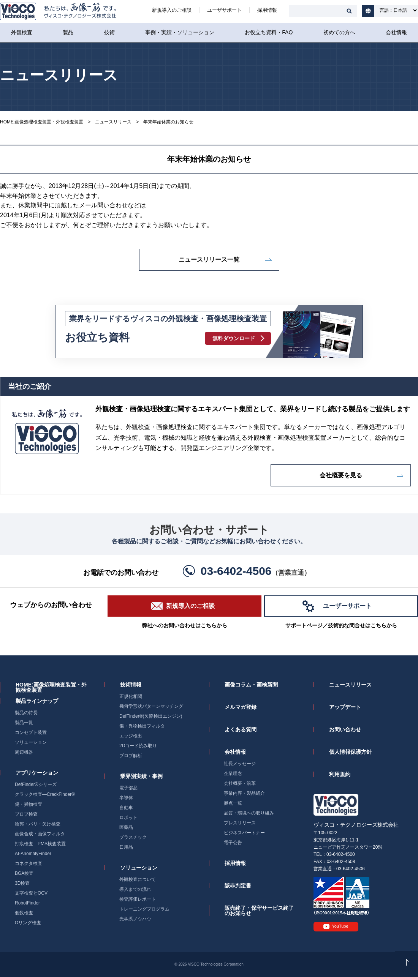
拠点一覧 (233, 803)
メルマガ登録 (240, 707)
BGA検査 (24, 873)
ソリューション (31, 742)
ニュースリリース (113, 122)
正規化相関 (130, 696)
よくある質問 (240, 729)
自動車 (126, 807)
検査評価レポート (137, 899)
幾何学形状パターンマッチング (151, 706)
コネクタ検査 (28, 863)
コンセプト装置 (31, 732)
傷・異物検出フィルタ (142, 726)
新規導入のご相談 (172, 10)
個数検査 (24, 912)
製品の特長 (26, 712)
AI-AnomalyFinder (33, 853)
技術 (109, 32)
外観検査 (21, 32)
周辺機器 (24, 752)
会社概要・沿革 (240, 783)
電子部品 (128, 788)
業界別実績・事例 (141, 776)
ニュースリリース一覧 (209, 259)
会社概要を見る (341, 475)
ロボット (128, 817)
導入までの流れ (135, 889)
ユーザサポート (224, 10)
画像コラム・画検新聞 (251, 684)
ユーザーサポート (347, 606)
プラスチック (133, 837)
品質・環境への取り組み (249, 813)
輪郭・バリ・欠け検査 (37, 824)
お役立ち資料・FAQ (269, 32)
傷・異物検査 (28, 804)
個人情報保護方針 (350, 751)
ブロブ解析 (130, 755)
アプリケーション (37, 772)
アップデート (345, 707)
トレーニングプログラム (144, 909)
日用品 (126, 847)
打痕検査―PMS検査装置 (40, 843)
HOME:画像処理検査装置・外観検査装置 (41, 122)
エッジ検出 (130, 736)
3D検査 (22, 883)
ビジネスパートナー (244, 832)
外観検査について (137, 879)
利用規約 (339, 774)
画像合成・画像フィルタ (40, 834)
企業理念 (233, 773)
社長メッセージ (240, 763)
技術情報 (130, 684)
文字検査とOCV (31, 893)
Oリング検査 (28, 922)
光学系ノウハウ (135, 919)
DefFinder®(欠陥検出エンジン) (150, 716)
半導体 (126, 797)
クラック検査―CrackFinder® (45, 794)
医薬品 (126, 827)
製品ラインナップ (37, 701)
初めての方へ (339, 32)
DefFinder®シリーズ (36, 784)
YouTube (340, 926)
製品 (68, 32)
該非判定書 (238, 885)
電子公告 (233, 842)
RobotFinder (27, 903)
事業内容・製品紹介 (244, 793)
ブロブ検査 (26, 814)
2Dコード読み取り (138, 745)
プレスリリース (240, 822)
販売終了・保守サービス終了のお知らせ (259, 910)
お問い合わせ (345, 729)
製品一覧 (24, 722)
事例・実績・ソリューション (179, 32)
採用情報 (267, 10)
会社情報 (396, 32)
